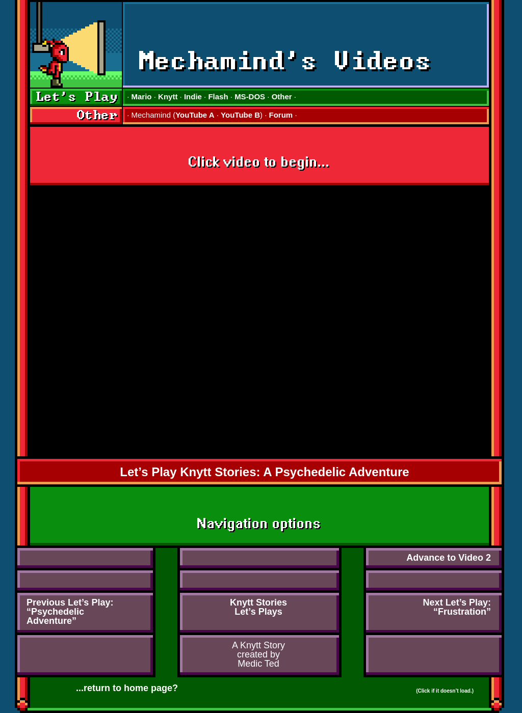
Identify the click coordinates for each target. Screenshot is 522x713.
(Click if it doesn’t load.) (445, 691)
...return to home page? (127, 688)
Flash (218, 96)
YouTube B (240, 115)
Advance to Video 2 (448, 558)
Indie (193, 96)
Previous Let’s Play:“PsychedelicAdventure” (70, 611)
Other (282, 96)
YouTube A (194, 115)
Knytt (167, 96)
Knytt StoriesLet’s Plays (258, 607)
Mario (142, 96)
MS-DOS (249, 96)
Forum (281, 115)
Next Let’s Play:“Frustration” (457, 607)
